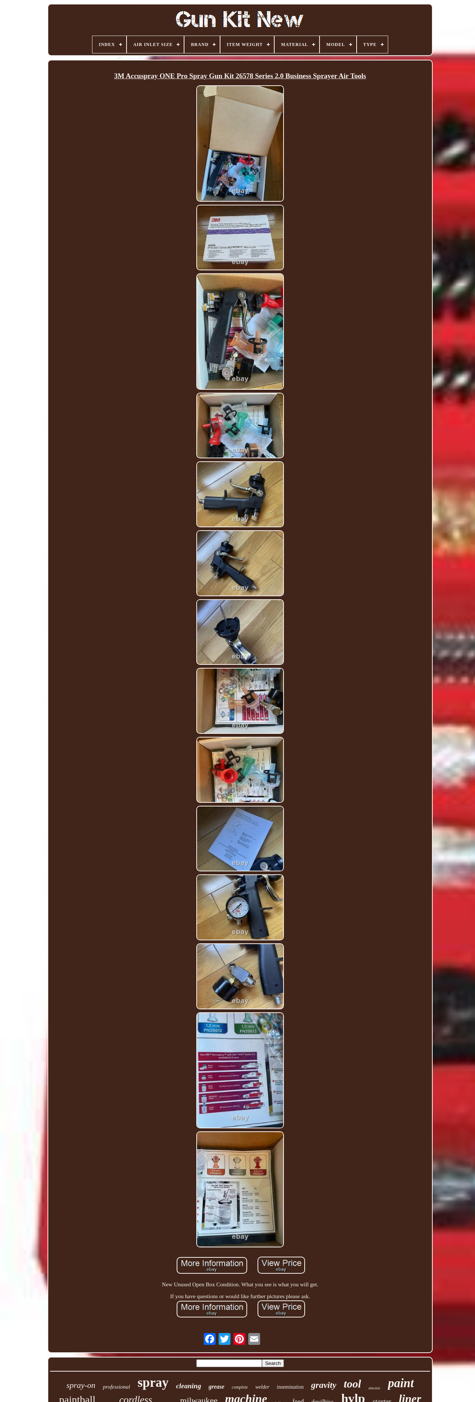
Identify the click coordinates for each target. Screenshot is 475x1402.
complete (240, 1387)
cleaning (188, 1386)
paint (401, 1383)
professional (116, 1387)
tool (352, 1384)
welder (262, 1387)
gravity (323, 1385)
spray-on (80, 1385)
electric (374, 1388)
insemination (290, 1387)
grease (217, 1386)
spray (153, 1382)
